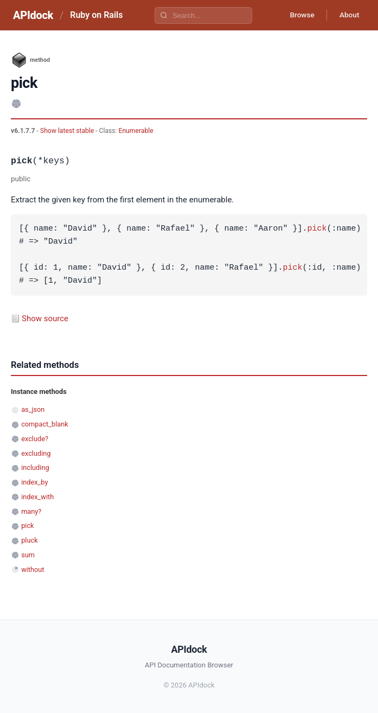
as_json (32, 409)
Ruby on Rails (96, 15)
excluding (35, 453)
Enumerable (136, 131)
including (35, 467)
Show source (45, 318)
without (32, 569)
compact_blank (44, 424)
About (348, 15)
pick (317, 229)
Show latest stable (67, 131)
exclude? (34, 439)
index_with (37, 497)
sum (28, 555)
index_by (34, 482)
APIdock (33, 15)
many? (31, 511)
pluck (29, 540)
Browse (299, 15)
